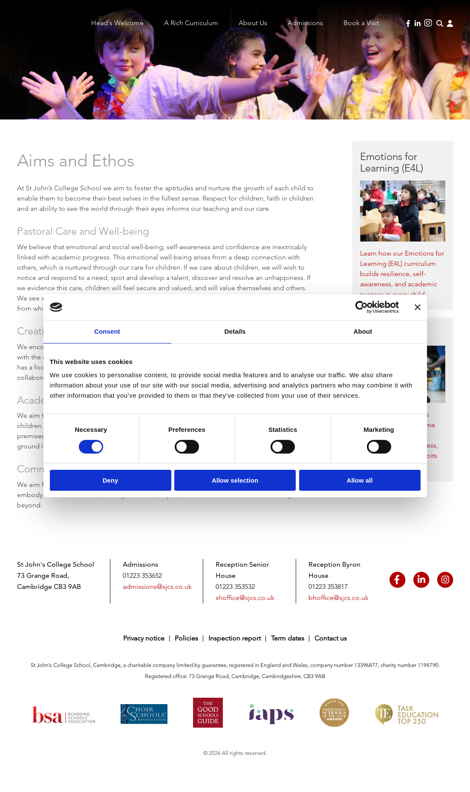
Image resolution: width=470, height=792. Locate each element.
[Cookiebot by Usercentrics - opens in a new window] (361, 307)
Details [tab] (235, 331)
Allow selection (235, 480)
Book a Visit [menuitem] (361, 23)
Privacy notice (143, 638)
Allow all (360, 480)
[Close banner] (418, 307)
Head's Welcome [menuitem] (117, 23)
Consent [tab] (107, 331)
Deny (110, 480)
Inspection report (234, 638)
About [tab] (363, 331)
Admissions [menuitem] (305, 23)
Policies (186, 638)
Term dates (287, 638)
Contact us (330, 638)
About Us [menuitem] (253, 23)
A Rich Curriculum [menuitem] (191, 23)
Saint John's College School (34, 31)
